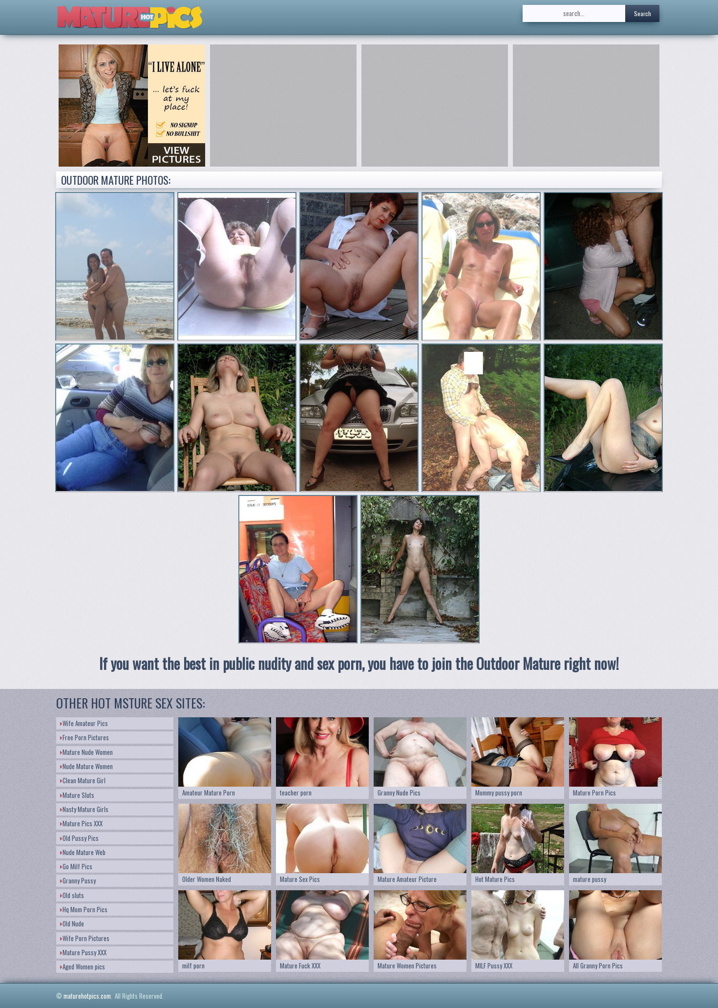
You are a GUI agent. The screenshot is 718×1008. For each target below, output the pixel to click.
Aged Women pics (82, 966)
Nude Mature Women (86, 766)
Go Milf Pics (76, 866)
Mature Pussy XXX (83, 952)
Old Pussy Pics (79, 838)
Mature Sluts (77, 795)
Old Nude (72, 923)
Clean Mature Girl (83, 780)
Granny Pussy (78, 880)
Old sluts (72, 895)
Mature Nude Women (86, 752)
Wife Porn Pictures (84, 938)
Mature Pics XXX (81, 823)
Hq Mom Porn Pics (83, 909)
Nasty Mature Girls (84, 809)
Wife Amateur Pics (84, 723)
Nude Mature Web (83, 852)
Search (642, 13)
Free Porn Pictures (84, 737)
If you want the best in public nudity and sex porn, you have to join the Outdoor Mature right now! (359, 663)
